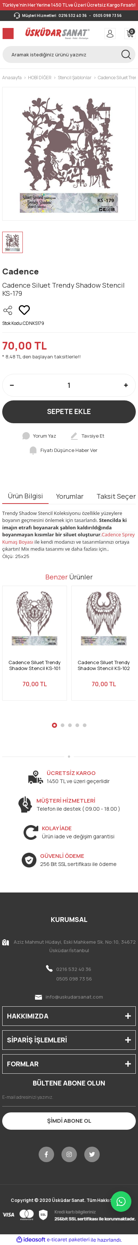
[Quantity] (69, 385)
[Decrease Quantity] (12, 385)
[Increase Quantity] (126, 385)
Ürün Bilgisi (25, 495)
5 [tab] (84, 725)
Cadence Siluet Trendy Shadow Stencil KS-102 (104, 665)
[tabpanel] (34, 647)
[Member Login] (110, 33)
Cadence (20, 271)
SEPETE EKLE (69, 411)
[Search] (69, 54)
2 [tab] (62, 725)
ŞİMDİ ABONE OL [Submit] (69, 1121)
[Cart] (129, 33)
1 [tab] (54, 725)
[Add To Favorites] (24, 310)
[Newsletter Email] (69, 1097)
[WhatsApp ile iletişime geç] (121, 1201)
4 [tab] (77, 725)
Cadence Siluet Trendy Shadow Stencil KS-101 (34, 665)
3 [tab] (70, 725)
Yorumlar (70, 496)
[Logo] (57, 33)
